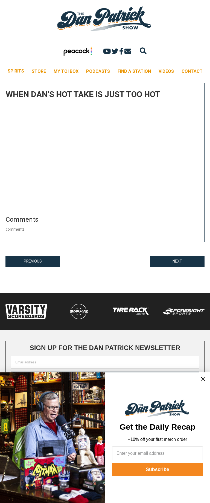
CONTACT (192, 71)
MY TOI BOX (66, 71)
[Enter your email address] (157, 453)
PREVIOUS (33, 261)
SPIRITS (16, 71)
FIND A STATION (134, 71)
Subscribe (157, 469)
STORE (39, 71)
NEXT (177, 261)
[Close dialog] (203, 379)
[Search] (143, 50)
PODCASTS (98, 71)
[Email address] (105, 362)
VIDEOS (166, 71)
